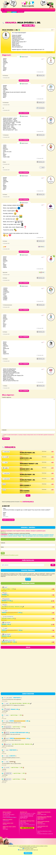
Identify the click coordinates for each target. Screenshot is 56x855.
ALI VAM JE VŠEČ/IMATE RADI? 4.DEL (20, 732)
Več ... (28, 495)
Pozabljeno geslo (13, 555)
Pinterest (5, 595)
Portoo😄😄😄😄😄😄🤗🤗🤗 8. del (12, 612)
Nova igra (28, 25)
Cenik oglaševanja (27, 828)
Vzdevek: (3, 542)
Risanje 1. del (6, 624)
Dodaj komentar (23, 80)
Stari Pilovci (17, 697)
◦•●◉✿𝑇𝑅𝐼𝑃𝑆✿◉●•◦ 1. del (9, 589)
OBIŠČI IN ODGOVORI (8, 519)
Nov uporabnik (4, 555)
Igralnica (9, 23)
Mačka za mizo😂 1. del (9, 642)
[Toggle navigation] (4, 9)
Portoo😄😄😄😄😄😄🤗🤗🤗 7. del (12, 630)
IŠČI (53, 565)
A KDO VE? (13, 756)
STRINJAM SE (28, 853)
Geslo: (2, 547)
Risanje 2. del (6, 636)
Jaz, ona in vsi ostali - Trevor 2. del (13, 606)
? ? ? (28, 579)
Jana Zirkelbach (6, 820)
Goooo (12, 761)
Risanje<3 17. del (7, 600)
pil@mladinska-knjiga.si (11, 817)
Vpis (3, 553)
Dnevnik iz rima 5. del (9, 618)
